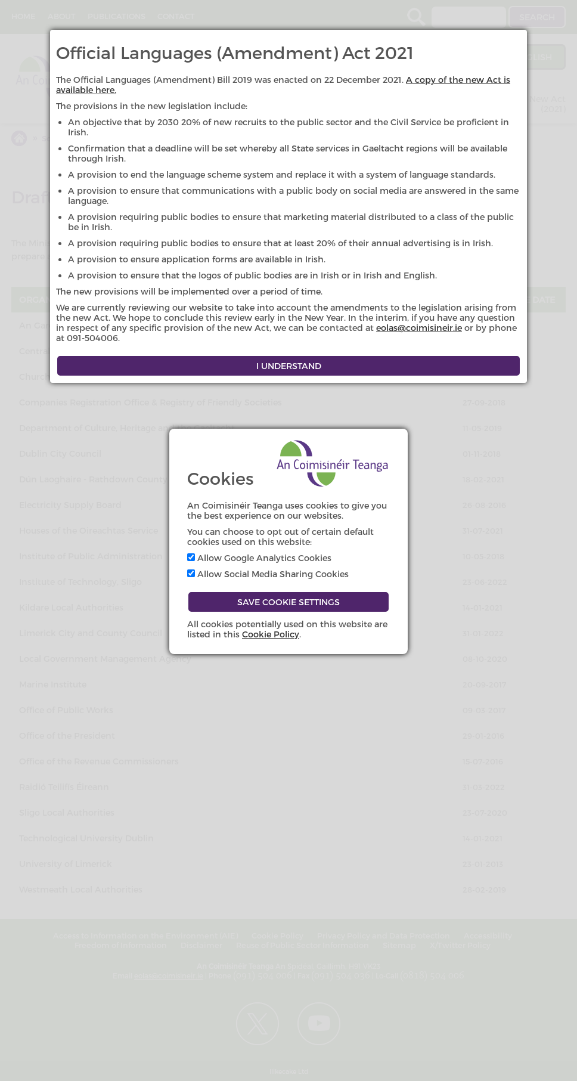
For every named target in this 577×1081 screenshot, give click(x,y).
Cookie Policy (270, 634)
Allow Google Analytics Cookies (259, 558)
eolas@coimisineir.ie (419, 328)
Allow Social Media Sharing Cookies (268, 574)
